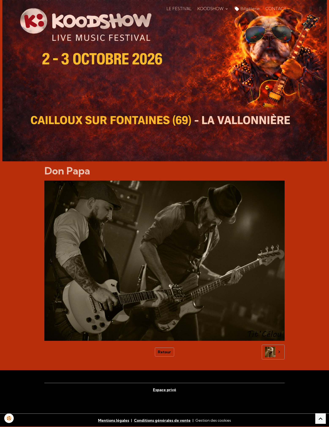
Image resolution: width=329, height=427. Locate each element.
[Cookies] (9, 418)
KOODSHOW (211, 8)
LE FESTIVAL (179, 8)
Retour (164, 351)
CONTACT (276, 8)
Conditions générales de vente (162, 420)
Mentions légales (113, 420)
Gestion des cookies (213, 420)
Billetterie (247, 9)
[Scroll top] (320, 418)
